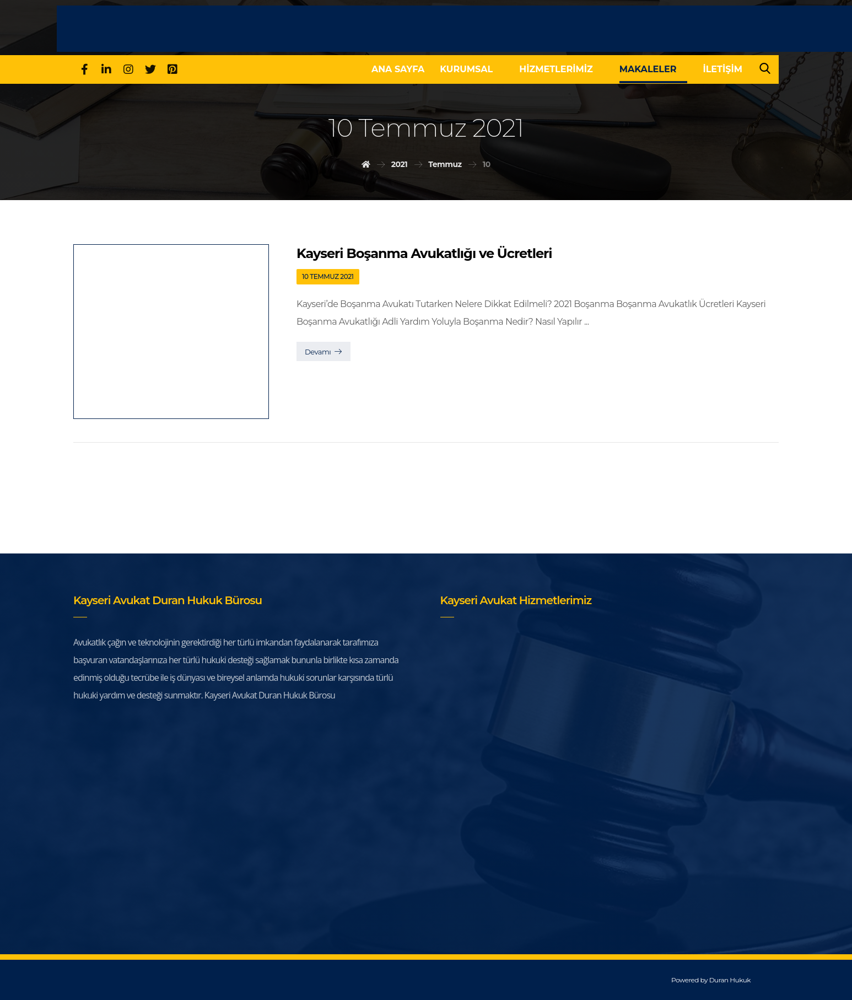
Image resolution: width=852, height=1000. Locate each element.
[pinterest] (172, 69)
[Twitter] (150, 69)
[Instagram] (128, 69)
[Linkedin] (106, 69)
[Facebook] (84, 69)
